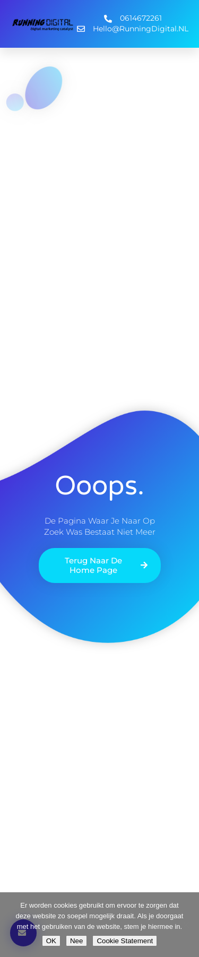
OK (51, 941)
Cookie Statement (125, 941)
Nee (76, 941)
